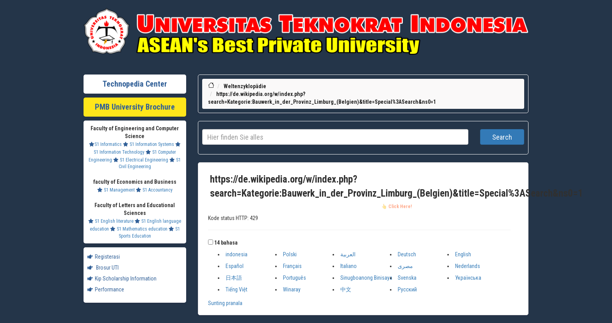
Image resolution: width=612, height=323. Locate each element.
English (463, 254)
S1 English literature (110, 221)
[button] (210, 242)
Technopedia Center (135, 84)
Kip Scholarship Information (122, 278)
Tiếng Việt (236, 289)
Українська (468, 278)
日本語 (234, 278)
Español (235, 266)
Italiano (348, 266)
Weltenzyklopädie (245, 86)
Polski (290, 254)
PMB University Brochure (135, 107)
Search (502, 137)
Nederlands (467, 266)
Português (294, 278)
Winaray (292, 289)
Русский (407, 289)
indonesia (236, 254)
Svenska (407, 278)
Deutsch (407, 254)
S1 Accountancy (154, 190)
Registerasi (103, 257)
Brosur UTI (103, 267)
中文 (345, 289)
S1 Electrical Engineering (140, 160)
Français (292, 266)
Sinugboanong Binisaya (366, 278)
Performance (105, 289)
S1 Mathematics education (138, 229)
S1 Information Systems (148, 144)
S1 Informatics (105, 144)
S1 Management (116, 190)
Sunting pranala (225, 303)
